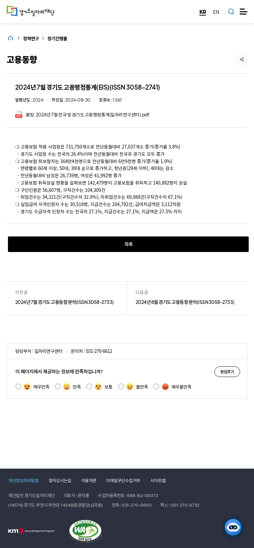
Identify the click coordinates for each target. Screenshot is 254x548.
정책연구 (31, 38)
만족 (72, 386)
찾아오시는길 (60, 480)
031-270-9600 (136, 505)
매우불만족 (176, 386)
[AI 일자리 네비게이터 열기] (233, 527)
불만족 (137, 386)
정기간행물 (57, 38)
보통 (103, 386)
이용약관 (89, 480)
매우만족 (36, 386)
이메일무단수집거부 (123, 480)
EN (216, 11)
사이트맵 (158, 480)
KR (202, 11)
